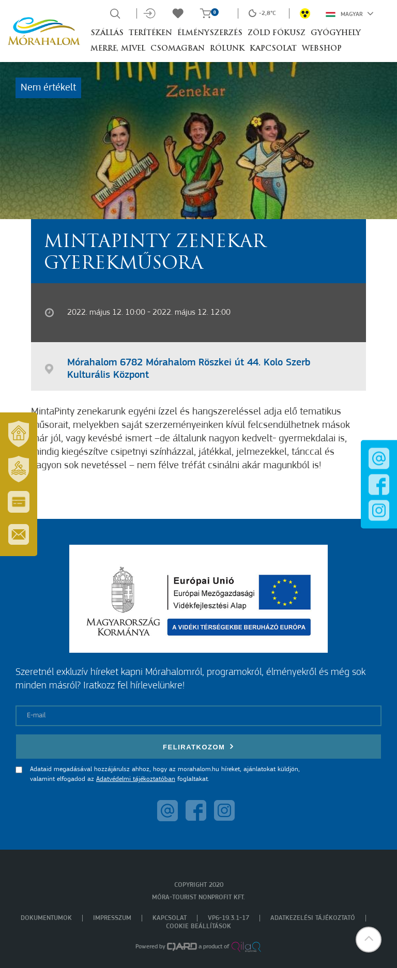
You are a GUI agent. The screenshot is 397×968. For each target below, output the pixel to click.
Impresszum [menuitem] (112, 918)
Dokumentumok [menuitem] (46, 918)
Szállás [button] (107, 33)
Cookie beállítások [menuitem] (198, 926)
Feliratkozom (198, 746)
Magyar (350, 13)
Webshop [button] (322, 49)
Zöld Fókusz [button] (277, 33)
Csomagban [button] (177, 49)
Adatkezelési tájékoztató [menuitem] (312, 918)
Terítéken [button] (150, 33)
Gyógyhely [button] (336, 33)
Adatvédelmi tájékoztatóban (135, 779)
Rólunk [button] (227, 49)
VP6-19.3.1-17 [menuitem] (228, 918)
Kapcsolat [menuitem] (169, 918)
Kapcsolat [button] (273, 49)
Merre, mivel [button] (117, 49)
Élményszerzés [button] (209, 33)
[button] (368, 939)
